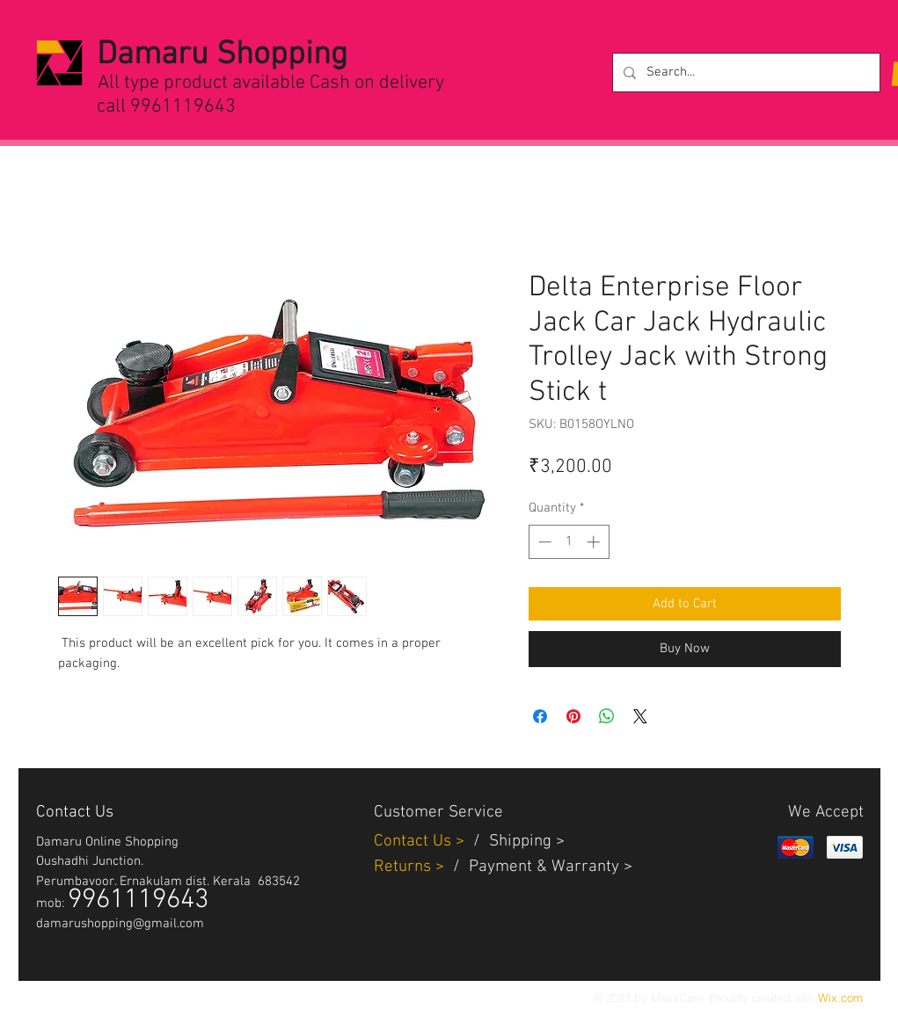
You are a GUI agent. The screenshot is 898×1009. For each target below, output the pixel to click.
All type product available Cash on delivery (271, 83)
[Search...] (744, 72)
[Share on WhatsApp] (606, 716)
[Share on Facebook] (540, 716)
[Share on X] (640, 716)
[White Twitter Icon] (44, 996)
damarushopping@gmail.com (120, 924)
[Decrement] (543, 542)
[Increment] (595, 542)
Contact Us (415, 841)
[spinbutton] (568, 542)
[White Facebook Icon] (81, 996)
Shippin (516, 841)
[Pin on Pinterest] (573, 716)
